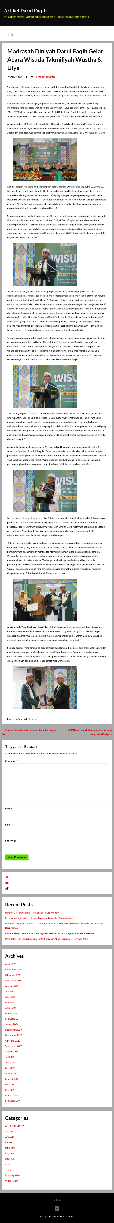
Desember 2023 (13, 1029)
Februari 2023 (12, 1084)
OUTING (10, 1158)
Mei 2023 (10, 1068)
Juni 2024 (10, 996)
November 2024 (13, 969)
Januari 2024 (11, 1024)
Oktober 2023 (12, 1040)
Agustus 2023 (12, 1051)
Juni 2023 (10, 1062)
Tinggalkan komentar (44, 77)
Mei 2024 (10, 1002)
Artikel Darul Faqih (25, 10)
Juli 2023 (9, 1057)
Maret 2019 (11, 1095)
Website (57, 1199)
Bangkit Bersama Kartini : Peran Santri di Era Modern (32, 912)
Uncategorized (12, 1175)
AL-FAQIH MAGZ (14, 1126)
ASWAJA (10, 1137)
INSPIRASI (10, 1147)
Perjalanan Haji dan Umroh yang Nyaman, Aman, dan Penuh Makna (39, 918)
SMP (7, 1164)
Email (9, 824)
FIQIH (8, 1142)
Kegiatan (9, 1153)
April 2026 (10, 963)
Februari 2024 (12, 1018)
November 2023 (13, 1035)
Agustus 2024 (12, 985)
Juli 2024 (9, 991)
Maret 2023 (11, 1078)
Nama (9, 808)
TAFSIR (9, 1169)
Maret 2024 (11, 1013)
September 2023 (13, 1046)
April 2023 (10, 1073)
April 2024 (10, 1007)
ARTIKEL (10, 1131)
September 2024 (13, 980)
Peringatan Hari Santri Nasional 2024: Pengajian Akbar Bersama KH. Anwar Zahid (46, 938)
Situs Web (10, 840)
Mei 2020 (10, 1089)
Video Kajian (11, 1180)
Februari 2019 (12, 1100)
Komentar (11, 761)
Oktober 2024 (12, 974)
